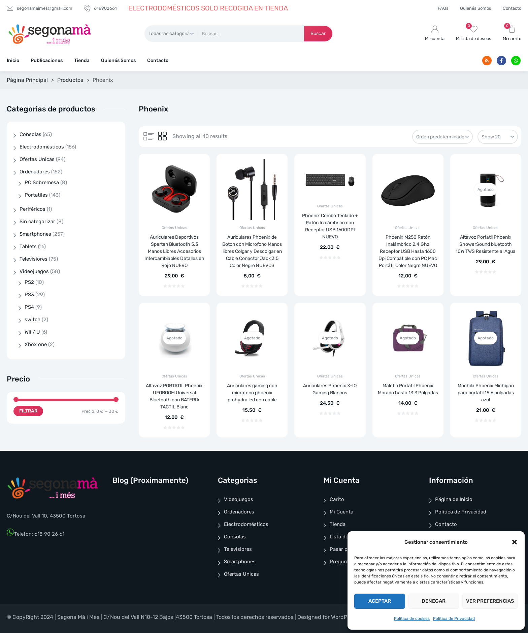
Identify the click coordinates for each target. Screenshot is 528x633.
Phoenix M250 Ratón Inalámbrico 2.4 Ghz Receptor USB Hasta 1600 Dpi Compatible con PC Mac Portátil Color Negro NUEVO (407, 251)
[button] (514, 542)
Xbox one (36, 344)
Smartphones (35, 234)
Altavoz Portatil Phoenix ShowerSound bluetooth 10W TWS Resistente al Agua (486, 244)
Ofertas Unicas (174, 228)
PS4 (29, 307)
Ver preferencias (490, 601)
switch (32, 319)
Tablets (28, 246)
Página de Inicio (453, 499)
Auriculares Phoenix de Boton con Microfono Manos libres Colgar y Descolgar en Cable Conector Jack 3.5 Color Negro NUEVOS (252, 251)
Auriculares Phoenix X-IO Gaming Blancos (330, 389)
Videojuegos (34, 271)
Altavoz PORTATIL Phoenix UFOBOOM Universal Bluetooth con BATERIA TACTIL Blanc (174, 396)
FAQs (443, 8)
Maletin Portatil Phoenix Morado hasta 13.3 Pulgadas (408, 389)
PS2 (29, 282)
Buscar (318, 33)
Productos (70, 80)
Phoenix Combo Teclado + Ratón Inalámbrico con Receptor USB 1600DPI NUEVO (330, 226)
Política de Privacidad (454, 618)
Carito (337, 499)
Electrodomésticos (42, 147)
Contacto (512, 8)
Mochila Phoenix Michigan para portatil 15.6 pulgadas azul (486, 393)
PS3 (29, 295)
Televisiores (33, 259)
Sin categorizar (37, 222)
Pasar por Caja (347, 549)
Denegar (434, 601)
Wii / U (32, 332)
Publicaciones (47, 60)
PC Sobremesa (42, 182)
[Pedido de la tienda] (442, 137)
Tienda (82, 60)
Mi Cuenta (341, 512)
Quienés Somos (475, 8)
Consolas (30, 134)
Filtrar (28, 411)
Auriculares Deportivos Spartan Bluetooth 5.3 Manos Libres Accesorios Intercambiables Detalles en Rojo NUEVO (174, 251)
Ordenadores (35, 172)
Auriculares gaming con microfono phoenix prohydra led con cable (252, 393)
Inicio (13, 60)
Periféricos (32, 209)
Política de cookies (412, 618)
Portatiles (36, 195)
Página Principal (27, 80)
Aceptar (379, 601)
